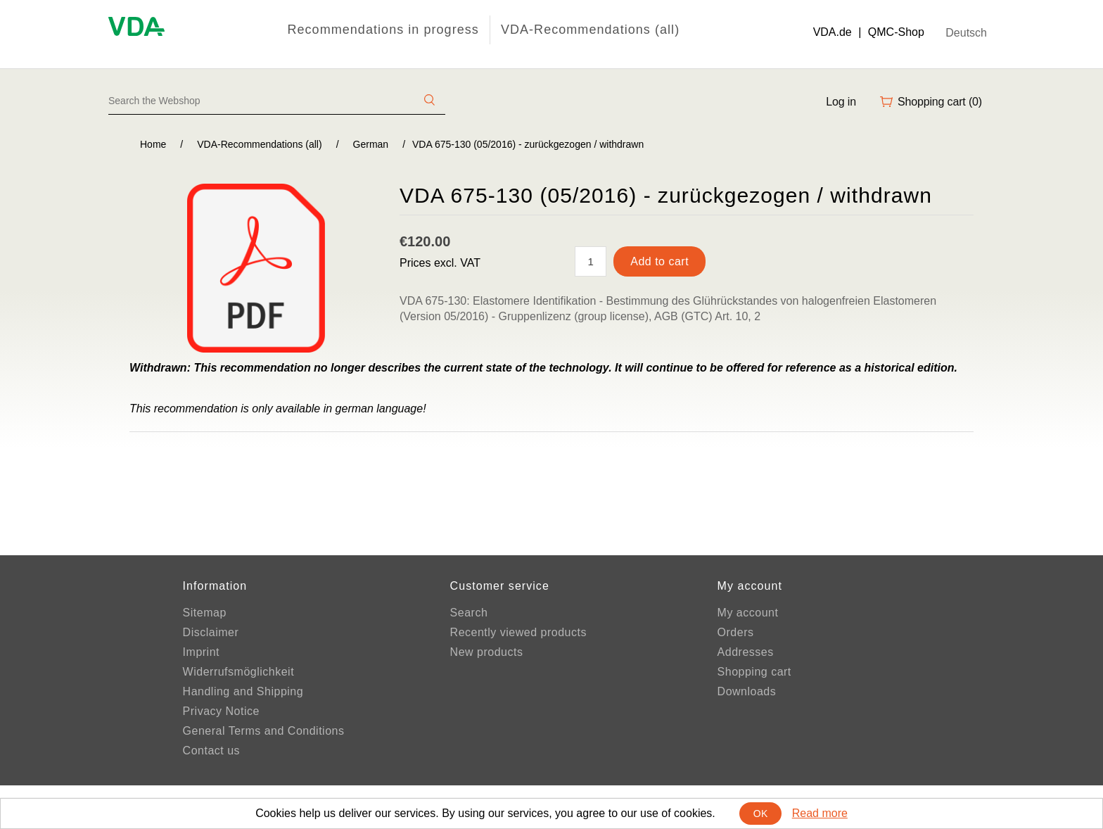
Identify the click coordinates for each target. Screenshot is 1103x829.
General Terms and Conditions (264, 731)
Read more (820, 813)
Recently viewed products (518, 632)
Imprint (201, 652)
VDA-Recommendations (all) (590, 30)
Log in (841, 102)
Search (469, 613)
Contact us (211, 751)
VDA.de (832, 32)
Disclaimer (211, 632)
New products (486, 652)
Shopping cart (754, 672)
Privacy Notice (221, 711)
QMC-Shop (896, 32)
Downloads (747, 691)
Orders (736, 632)
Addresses (746, 652)
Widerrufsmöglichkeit (238, 672)
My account (748, 613)
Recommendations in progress (382, 30)
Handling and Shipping (243, 691)
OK (760, 813)
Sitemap (205, 613)
